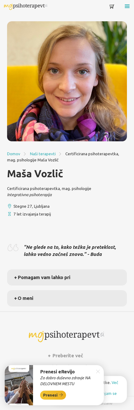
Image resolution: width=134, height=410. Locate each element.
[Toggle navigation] (120, 7)
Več (115, 382)
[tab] (67, 277)
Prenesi (53, 395)
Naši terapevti (43, 153)
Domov (13, 153)
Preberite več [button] (67, 355)
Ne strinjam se (104, 393)
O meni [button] (25, 298)
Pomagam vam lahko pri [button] (44, 277)
